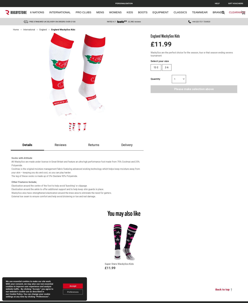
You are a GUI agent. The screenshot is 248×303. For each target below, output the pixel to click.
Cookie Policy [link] (15, 294)
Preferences (73, 292)
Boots (142, 12)
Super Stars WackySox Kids (119, 263)
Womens (115, 12)
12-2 (156, 67)
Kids (130, 12)
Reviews (60, 145)
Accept (73, 286)
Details (27, 145)
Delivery (126, 145)
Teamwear (200, 12)
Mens (100, 12)
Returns (93, 145)
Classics (180, 12)
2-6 (166, 67)
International (60, 12)
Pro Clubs (83, 12)
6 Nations (37, 12)
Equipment (161, 12)
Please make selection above (194, 89)
